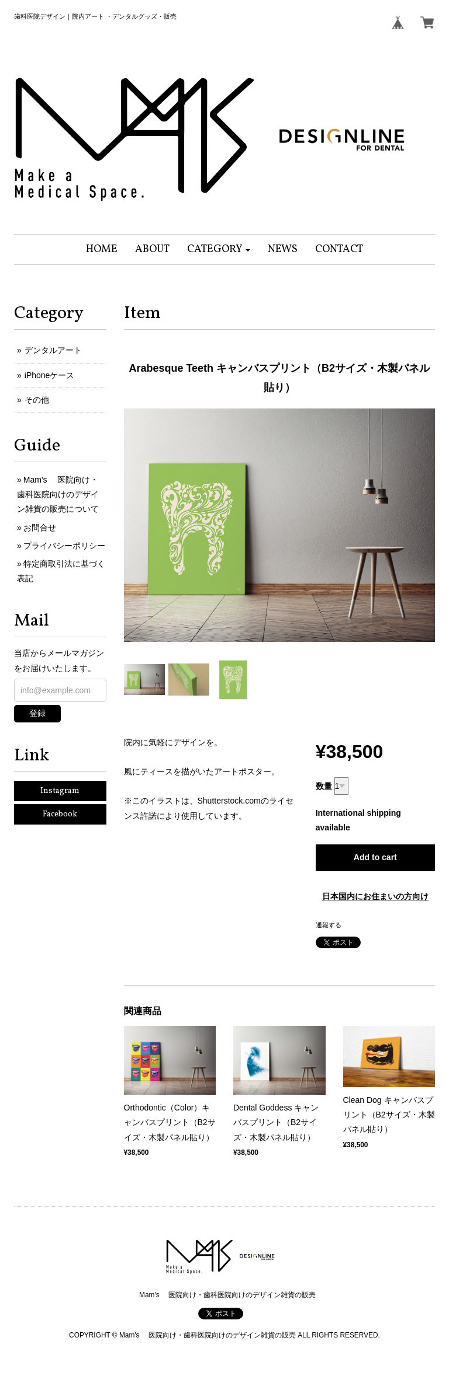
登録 (37, 713)
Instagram (60, 791)
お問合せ (39, 527)
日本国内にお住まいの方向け (375, 896)
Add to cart (375, 857)
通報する (328, 924)
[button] (219, 249)
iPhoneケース (50, 375)
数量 (324, 786)
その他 (37, 399)
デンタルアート (53, 350)
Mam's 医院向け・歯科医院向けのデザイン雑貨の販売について (58, 494)
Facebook (60, 814)
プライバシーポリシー (64, 545)
